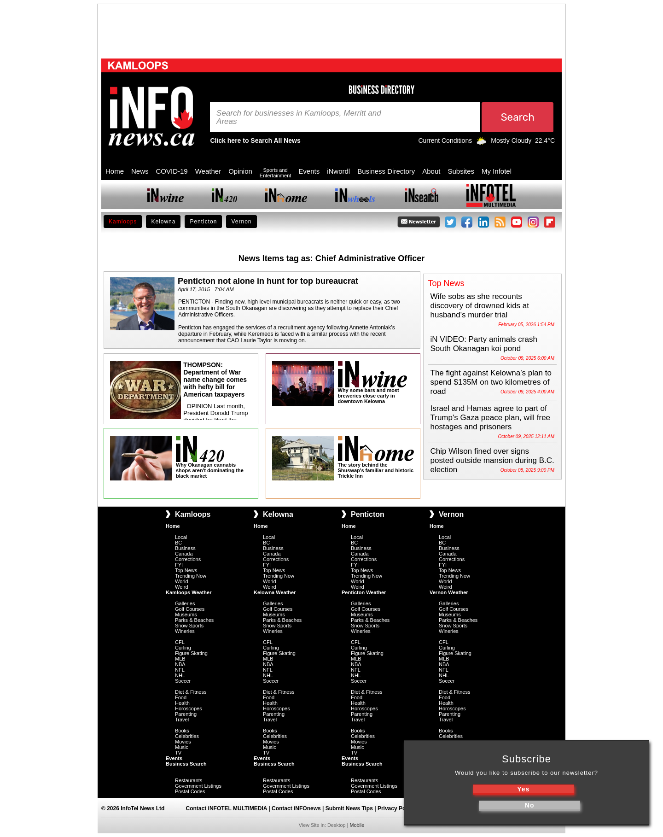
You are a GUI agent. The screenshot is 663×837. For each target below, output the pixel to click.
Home (114, 171)
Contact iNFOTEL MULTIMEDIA (226, 808)
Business (185, 548)
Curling (183, 647)
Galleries (185, 603)
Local (181, 537)
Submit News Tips (349, 808)
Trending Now (190, 576)
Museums (186, 614)
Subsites (461, 171)
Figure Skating (191, 653)
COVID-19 (172, 171)
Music (181, 747)
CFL (180, 642)
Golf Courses (189, 609)
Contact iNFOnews (296, 808)
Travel (182, 719)
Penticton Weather (364, 592)
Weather (208, 171)
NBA (180, 664)
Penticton (203, 221)
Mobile (356, 825)
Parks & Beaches (194, 620)
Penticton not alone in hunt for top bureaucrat (268, 281)
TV (178, 752)
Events (309, 171)
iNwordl (338, 171)
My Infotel (497, 171)
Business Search (186, 764)
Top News (186, 570)
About (431, 171)
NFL (180, 670)
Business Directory (386, 171)
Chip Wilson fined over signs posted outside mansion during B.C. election (492, 460)
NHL (180, 675)
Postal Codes (190, 791)
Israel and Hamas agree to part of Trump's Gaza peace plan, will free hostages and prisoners (490, 417)
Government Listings (198, 786)
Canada (184, 553)
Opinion (240, 171)
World (181, 581)
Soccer (183, 681)
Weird (181, 587)
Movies (183, 741)
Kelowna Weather (275, 592)
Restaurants (188, 780)
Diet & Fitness (190, 692)
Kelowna (163, 221)
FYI (179, 565)
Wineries (185, 631)
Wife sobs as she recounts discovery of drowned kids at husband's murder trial (479, 305)
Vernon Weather (449, 592)
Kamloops (123, 221)
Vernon (241, 221)
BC (178, 542)
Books (182, 730)
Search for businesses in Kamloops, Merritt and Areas (298, 117)
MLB (180, 658)
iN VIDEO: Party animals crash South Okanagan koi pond (483, 344)
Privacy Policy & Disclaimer (414, 808)
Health (182, 703)
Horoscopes (188, 708)
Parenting (186, 714)
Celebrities (187, 736)
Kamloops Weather (188, 592)
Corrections (188, 559)
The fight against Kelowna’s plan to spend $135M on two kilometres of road (491, 382)
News (140, 171)
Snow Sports (189, 625)
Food (180, 697)
